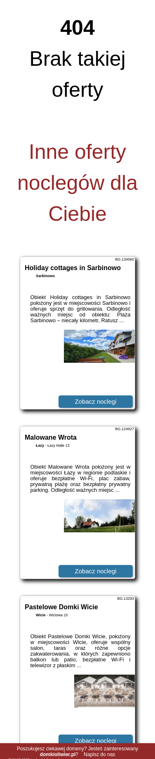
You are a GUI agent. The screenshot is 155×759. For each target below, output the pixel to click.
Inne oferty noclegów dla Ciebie (77, 182)
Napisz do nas (99, 754)
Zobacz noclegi (96, 401)
